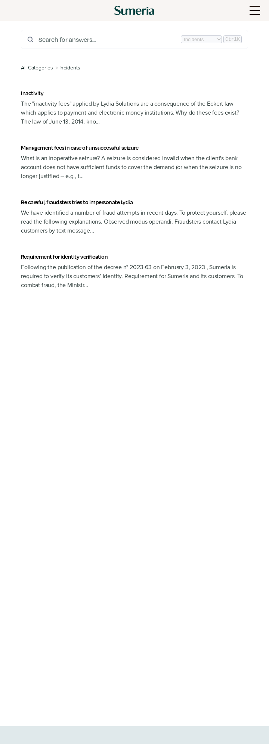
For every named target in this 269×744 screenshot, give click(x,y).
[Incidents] (69, 68)
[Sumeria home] (134, 10)
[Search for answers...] (108, 39)
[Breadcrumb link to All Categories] (38, 68)
